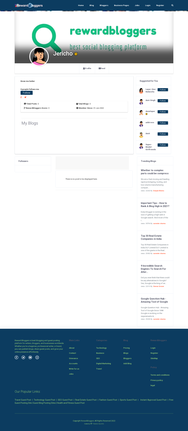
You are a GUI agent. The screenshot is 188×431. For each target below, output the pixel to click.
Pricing (126, 348)
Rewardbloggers (87, 421)
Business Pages (121, 5)
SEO (98, 358)
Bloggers (104, 5)
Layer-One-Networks (151, 90)
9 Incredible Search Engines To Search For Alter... (153, 268)
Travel (99, 369)
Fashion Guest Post (108, 400)
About (71, 348)
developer (150, 112)
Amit (148, 133)
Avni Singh (150, 100)
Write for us (74, 369)
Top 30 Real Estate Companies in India (151, 237)
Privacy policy (157, 380)
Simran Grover (158, 286)
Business (100, 353)
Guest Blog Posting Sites (44, 403)
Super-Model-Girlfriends (151, 147)
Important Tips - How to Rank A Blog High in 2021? (155, 205)
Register (160, 5)
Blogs (125, 353)
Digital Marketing (103, 363)
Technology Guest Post (44, 400)
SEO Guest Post (65, 400)
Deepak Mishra (158, 191)
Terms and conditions (160, 375)
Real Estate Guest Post (86, 400)
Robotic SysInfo (97, 424)
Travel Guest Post (23, 400)
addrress (150, 122)
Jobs (137, 5)
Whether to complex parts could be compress (155, 172)
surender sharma (159, 223)
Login (147, 5)
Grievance (73, 358)
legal (153, 385)
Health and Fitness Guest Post (71, 403)
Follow (26, 92)
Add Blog (127, 363)
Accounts (73, 363)
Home (81, 5)
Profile (87, 68)
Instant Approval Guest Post (153, 400)
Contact (72, 353)
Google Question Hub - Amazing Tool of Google (154, 300)
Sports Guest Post (128, 400)
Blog (92, 5)
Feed (102, 68)
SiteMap (154, 358)
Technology (101, 348)
